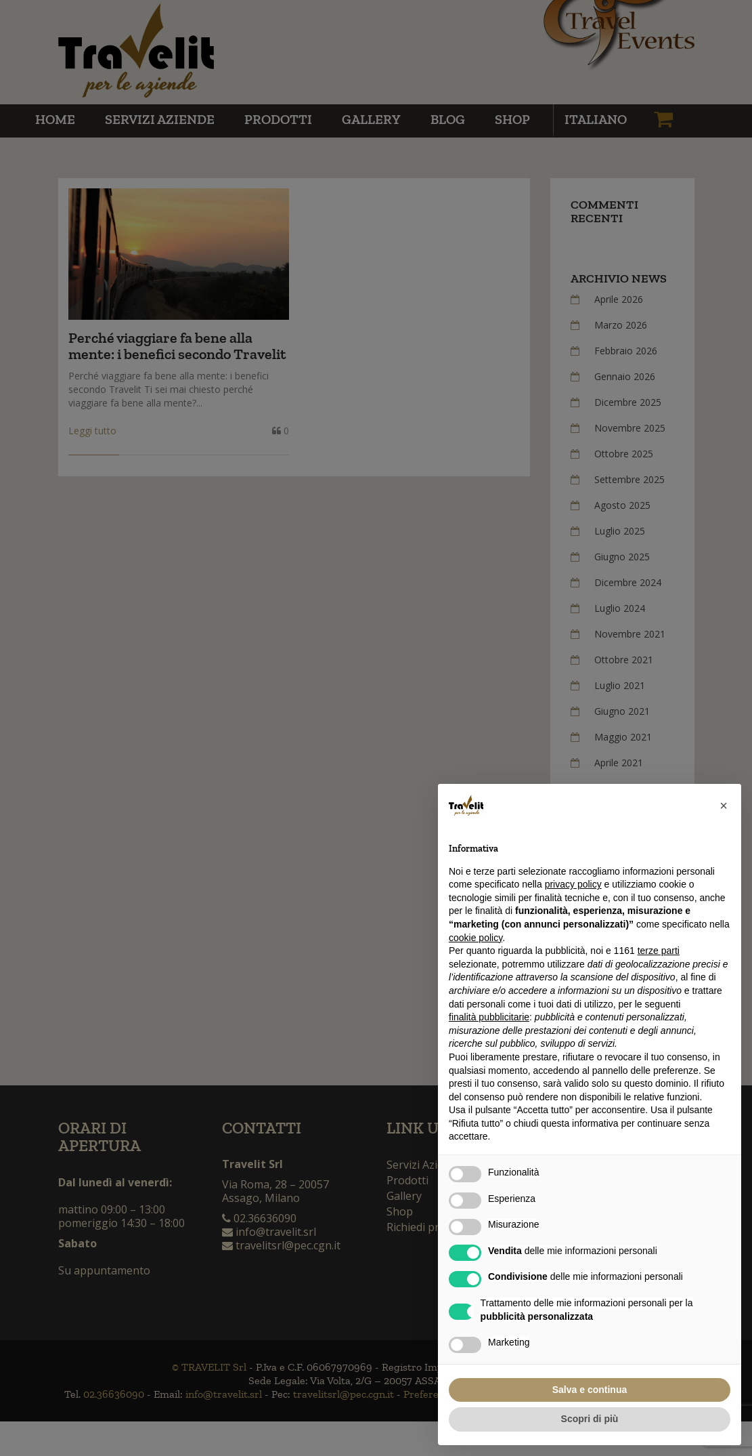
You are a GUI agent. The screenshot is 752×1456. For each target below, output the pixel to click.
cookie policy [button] (475, 937)
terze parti (659, 950)
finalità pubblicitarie (489, 1017)
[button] (723, 805)
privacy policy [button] (573, 884)
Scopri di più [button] (590, 1418)
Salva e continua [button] (589, 1389)
